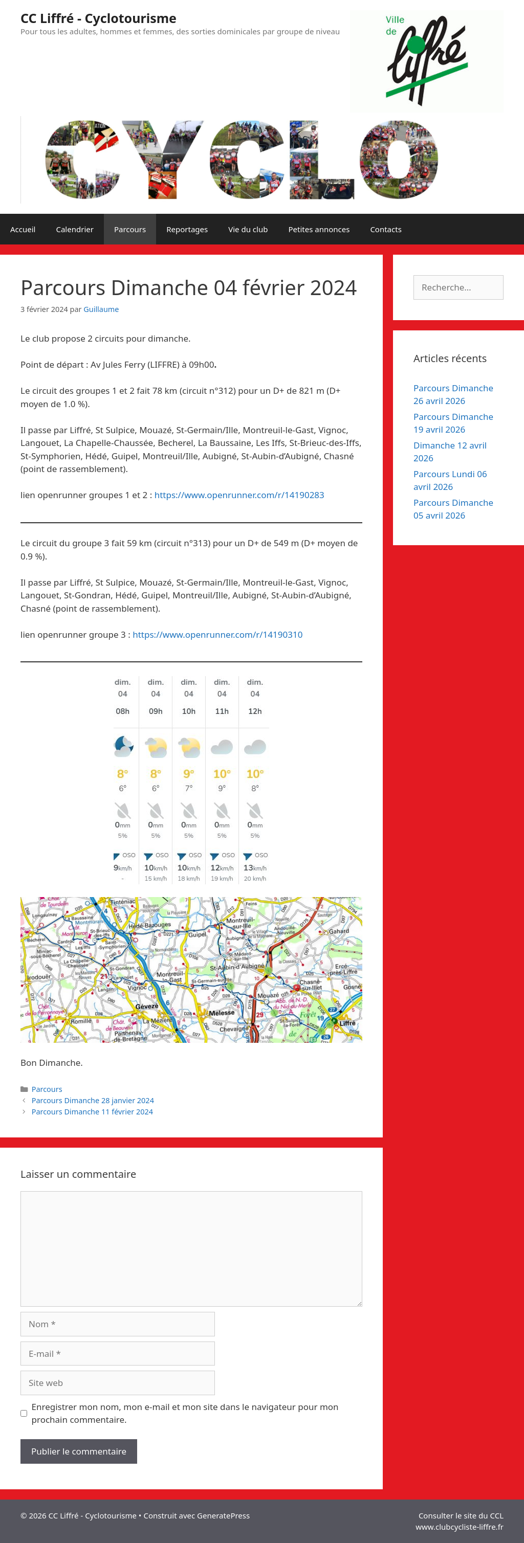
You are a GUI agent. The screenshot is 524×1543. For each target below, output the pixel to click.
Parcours (130, 229)
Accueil (22, 229)
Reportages (187, 229)
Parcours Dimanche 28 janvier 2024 (93, 1100)
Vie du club (248, 229)
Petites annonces (319, 229)
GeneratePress (223, 1515)
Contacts (385, 229)
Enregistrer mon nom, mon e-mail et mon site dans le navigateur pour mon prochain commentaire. (185, 1413)
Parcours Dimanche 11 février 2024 (92, 1111)
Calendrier (74, 229)
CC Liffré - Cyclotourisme (98, 18)
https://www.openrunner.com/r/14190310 (217, 634)
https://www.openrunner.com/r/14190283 (239, 495)
